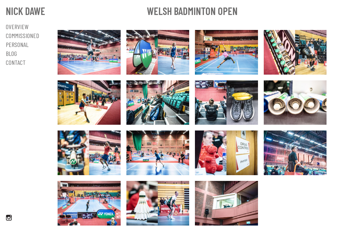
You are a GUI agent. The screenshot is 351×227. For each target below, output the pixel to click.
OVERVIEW (17, 26)
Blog (11, 53)
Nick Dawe (25, 11)
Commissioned (22, 35)
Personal (17, 44)
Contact (16, 62)
